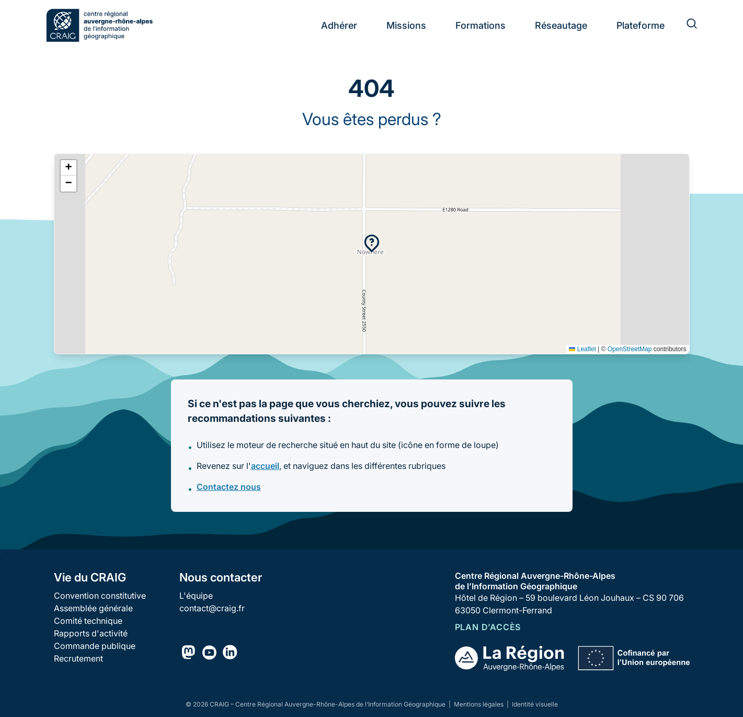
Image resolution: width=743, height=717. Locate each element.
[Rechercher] (685, 25)
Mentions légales (479, 704)
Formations (480, 25)
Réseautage (561, 25)
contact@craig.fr (212, 608)
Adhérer (339, 25)
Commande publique (94, 646)
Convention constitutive (100, 595)
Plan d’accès (488, 627)
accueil (265, 466)
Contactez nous (229, 486)
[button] (371, 243)
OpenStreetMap (630, 349)
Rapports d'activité (91, 633)
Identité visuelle (535, 704)
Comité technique (88, 620)
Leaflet (582, 349)
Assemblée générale (93, 608)
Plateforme (640, 25)
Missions (406, 25)
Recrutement (78, 658)
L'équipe (196, 595)
